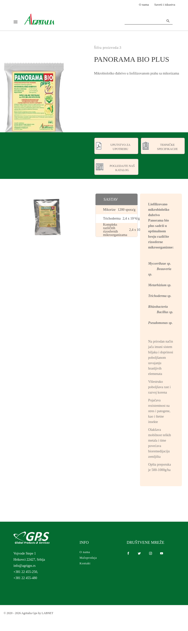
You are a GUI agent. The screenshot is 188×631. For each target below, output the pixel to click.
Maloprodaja (88, 557)
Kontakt (85, 563)
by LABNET (45, 613)
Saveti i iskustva (164, 4)
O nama (144, 4)
